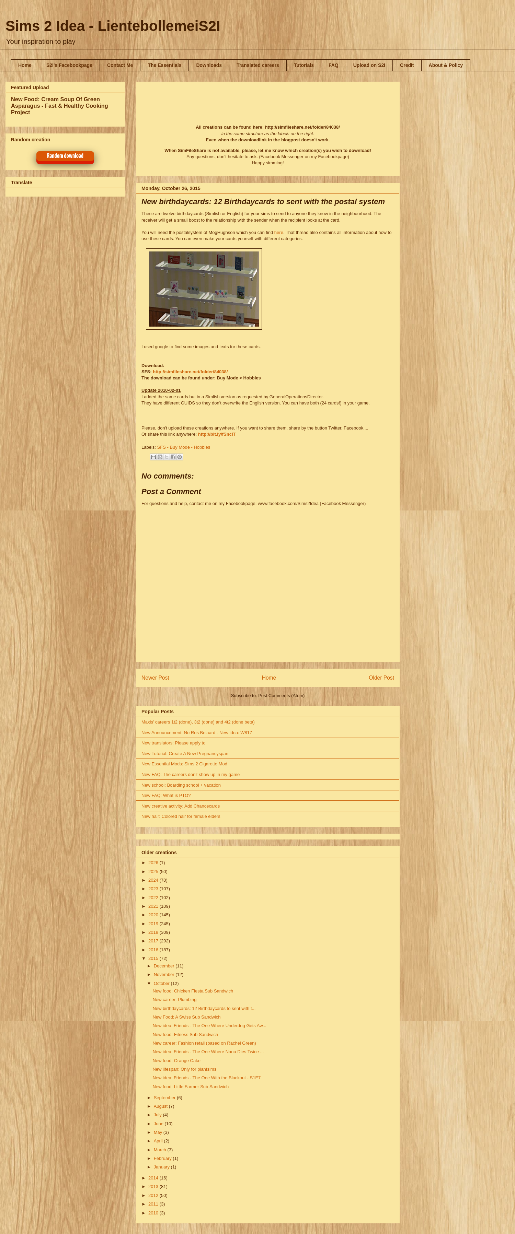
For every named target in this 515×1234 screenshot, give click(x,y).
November (165, 974)
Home (25, 65)
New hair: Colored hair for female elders (180, 816)
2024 (154, 880)
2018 (154, 932)
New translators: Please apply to (173, 742)
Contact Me (120, 65)
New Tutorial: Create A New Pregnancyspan (184, 753)
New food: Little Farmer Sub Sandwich (190, 1086)
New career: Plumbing (174, 999)
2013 (154, 1186)
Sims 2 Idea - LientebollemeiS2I (112, 26)
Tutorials (304, 65)
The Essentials (164, 65)
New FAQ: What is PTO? (166, 795)
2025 (154, 871)
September (165, 1097)
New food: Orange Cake (176, 1060)
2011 (154, 1204)
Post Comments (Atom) (281, 695)
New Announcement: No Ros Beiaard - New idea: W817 (196, 732)
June (159, 1123)
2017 (154, 940)
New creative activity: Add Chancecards (180, 806)
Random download (65, 156)
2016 (154, 949)
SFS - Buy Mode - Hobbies (183, 447)
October (162, 983)
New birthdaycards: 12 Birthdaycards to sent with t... (203, 1008)
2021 (154, 906)
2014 (154, 1177)
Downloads (209, 65)
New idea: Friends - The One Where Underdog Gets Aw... (209, 1025)
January (162, 1167)
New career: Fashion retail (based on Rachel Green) (204, 1043)
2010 (154, 1212)
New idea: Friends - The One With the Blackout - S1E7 (206, 1077)
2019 (154, 923)
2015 (154, 958)
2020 (154, 914)
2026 (154, 862)
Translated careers (258, 65)
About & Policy (446, 65)
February (163, 1158)
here (278, 232)
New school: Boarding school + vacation (181, 785)
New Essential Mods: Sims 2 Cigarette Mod (184, 763)
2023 (154, 888)
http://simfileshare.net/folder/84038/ (190, 371)
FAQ (334, 65)
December (165, 965)
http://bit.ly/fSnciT (217, 434)
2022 (154, 897)
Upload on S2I (369, 65)
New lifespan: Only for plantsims (184, 1069)
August (161, 1106)
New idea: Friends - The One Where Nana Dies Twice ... (208, 1051)
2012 (154, 1195)
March (161, 1149)
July (158, 1114)
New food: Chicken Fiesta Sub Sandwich (192, 991)
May (158, 1132)
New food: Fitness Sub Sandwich (185, 1034)
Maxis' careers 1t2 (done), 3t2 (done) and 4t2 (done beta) (198, 722)
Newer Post (155, 678)
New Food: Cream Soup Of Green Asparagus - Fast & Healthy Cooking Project (59, 105)
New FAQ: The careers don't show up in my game (190, 774)
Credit (407, 65)
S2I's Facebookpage (69, 65)
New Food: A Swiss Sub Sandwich (186, 1017)
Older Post (381, 678)
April (159, 1140)
